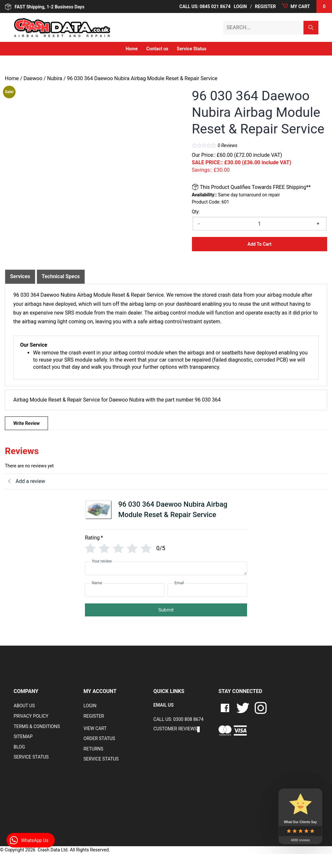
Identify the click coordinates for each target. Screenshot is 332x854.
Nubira (54, 78)
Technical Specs (61, 276)
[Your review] (166, 568)
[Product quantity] (259, 223)
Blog (19, 746)
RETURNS (93, 748)
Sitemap (23, 736)
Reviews (227, 145)
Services (20, 276)
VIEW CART (95, 728)
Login (240, 6)
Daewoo (33, 78)
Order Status (99, 738)
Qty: (196, 211)
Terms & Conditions (37, 726)
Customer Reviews (175, 728)
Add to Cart (259, 244)
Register (265, 6)
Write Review (26, 423)
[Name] (124, 590)
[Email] (207, 590)
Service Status (191, 48)
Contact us (157, 48)
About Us (24, 705)
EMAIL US (163, 705)
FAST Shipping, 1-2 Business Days (44, 7)
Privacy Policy (31, 716)
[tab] (20, 276)
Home (131, 48)
